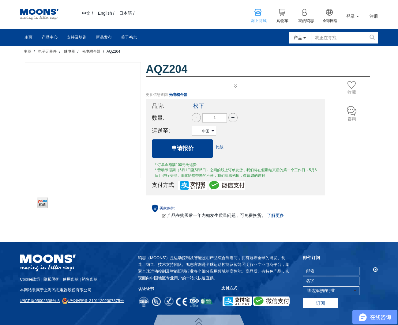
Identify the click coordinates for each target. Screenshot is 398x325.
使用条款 (71, 279)
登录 (352, 16)
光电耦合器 (91, 51)
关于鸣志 (129, 37)
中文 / (87, 13)
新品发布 (104, 37)
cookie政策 (30, 279)
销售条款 (90, 279)
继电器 (69, 51)
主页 (28, 37)
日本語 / (126, 13)
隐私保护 (51, 279)
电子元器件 (47, 51)
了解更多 (275, 215)
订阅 (320, 303)
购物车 (282, 21)
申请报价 (182, 148)
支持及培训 (77, 37)
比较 (219, 147)
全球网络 (330, 21)
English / (106, 13)
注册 (374, 16)
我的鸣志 (306, 21)
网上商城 (259, 21)
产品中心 (50, 37)
